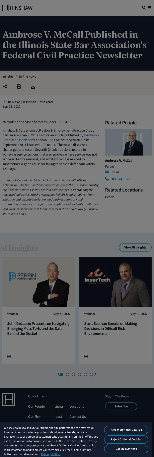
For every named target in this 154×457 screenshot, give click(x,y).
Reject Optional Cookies (126, 439)
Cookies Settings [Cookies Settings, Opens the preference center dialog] (126, 449)
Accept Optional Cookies (126, 430)
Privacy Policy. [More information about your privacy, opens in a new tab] (50, 454)
